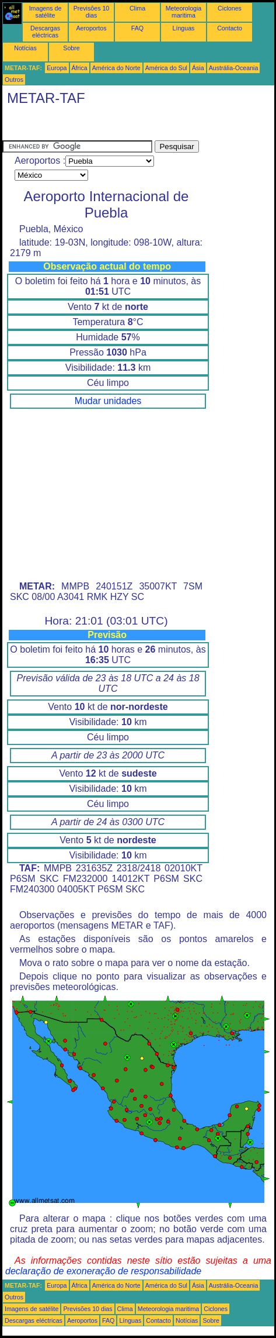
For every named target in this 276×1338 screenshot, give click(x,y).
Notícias (25, 47)
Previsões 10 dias (92, 12)
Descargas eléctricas (45, 32)
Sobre (71, 47)
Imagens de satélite (45, 12)
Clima (137, 8)
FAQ (137, 28)
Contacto (229, 28)
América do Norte (116, 67)
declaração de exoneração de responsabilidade (103, 1271)
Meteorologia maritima (184, 12)
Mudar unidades (108, 401)
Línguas (184, 28)
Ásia (198, 67)
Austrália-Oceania (233, 67)
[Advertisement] (95, 125)
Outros (14, 79)
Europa (57, 67)
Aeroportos (91, 28)
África (80, 67)
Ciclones (230, 8)
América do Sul (166, 67)
